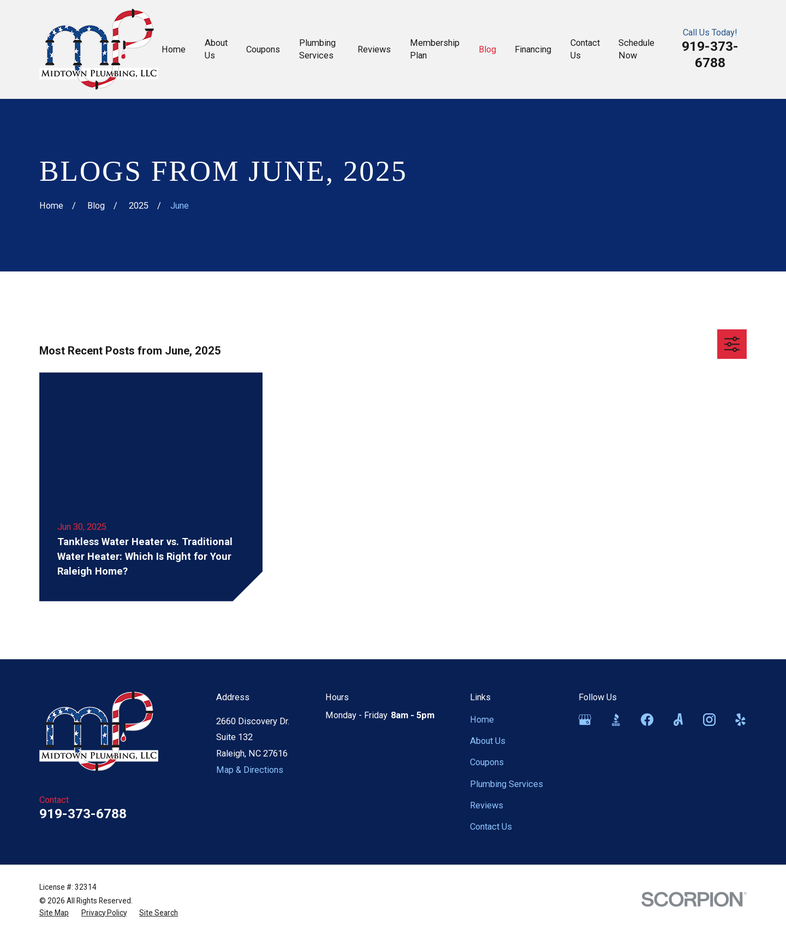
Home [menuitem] (174, 49)
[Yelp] (740, 719)
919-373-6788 (710, 54)
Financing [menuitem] (533, 49)
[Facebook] (647, 719)
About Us (487, 741)
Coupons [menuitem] (263, 49)
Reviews (486, 805)
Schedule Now (636, 49)
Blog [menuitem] (487, 49)
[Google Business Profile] (585, 719)
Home (482, 719)
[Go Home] (51, 205)
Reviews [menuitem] (374, 49)
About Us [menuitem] (216, 49)
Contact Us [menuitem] (585, 49)
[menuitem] (54, 913)
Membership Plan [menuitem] (435, 49)
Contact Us (491, 826)
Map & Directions (249, 770)
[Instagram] (709, 719)
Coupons (487, 762)
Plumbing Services (506, 784)
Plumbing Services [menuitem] (317, 49)
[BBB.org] (616, 719)
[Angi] (678, 719)
